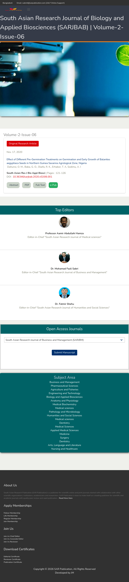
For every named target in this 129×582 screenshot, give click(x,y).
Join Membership (11, 521)
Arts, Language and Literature (64, 445)
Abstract (13, 185)
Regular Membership (12, 518)
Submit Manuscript (64, 352)
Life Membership (10, 515)
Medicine (64, 434)
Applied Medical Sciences (64, 430)
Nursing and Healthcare (64, 449)
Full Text (39, 185)
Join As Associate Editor (14, 539)
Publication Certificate (13, 562)
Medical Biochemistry (64, 404)
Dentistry (64, 423)
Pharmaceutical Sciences (64, 386)
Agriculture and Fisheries (64, 389)
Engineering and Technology (64, 393)
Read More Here (65, 498)
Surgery (64, 437)
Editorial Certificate (12, 556)
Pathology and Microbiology (64, 411)
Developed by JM (64, 572)
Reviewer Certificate (12, 559)
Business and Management (64, 382)
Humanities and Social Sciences (64, 415)
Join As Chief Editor (12, 536)
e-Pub (53, 185)
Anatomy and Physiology (64, 400)
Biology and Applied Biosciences (64, 397)
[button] (29, 9)
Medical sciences (64, 408)
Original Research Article (23, 143)
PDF (26, 185)
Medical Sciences (64, 426)
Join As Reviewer (11, 541)
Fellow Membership (12, 513)
